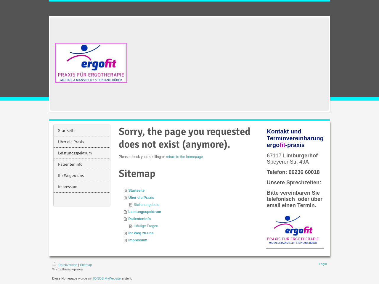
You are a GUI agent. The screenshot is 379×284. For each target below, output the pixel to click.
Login (323, 264)
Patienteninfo (139, 219)
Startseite (136, 190)
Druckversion (65, 265)
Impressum (137, 240)
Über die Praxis (141, 198)
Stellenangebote (146, 205)
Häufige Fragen (146, 226)
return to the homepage (184, 157)
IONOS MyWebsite (107, 278)
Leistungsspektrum (144, 212)
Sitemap (86, 265)
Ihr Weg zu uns (140, 233)
